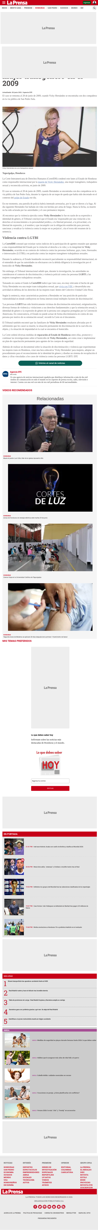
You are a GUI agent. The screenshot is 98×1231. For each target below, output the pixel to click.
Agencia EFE (27, 92)
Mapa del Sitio (84, 1213)
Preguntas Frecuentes (47, 1218)
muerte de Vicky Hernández (51, 182)
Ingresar (87, 3)
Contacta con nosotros (54, 1213)
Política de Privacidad (32, 1213)
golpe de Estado (21, 197)
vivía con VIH (65, 286)
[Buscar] (94, 8)
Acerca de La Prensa (12, 1213)
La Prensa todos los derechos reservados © (49, 1197)
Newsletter (71, 1213)
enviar (50, 788)
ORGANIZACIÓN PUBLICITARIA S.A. (49, 1201)
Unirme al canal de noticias (52, 363)
